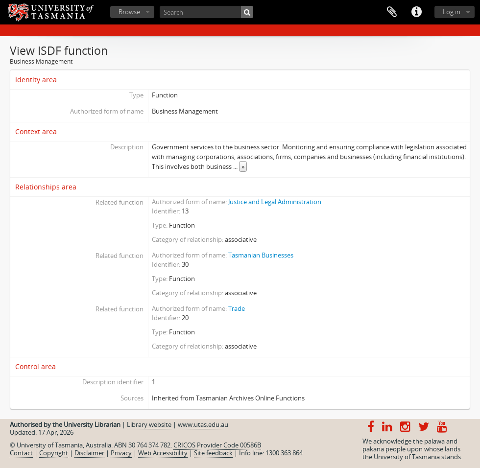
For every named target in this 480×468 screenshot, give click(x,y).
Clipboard (392, 12)
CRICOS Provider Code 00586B (217, 445)
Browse (129, 11)
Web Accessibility (163, 452)
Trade (236, 308)
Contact (21, 452)
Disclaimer (89, 452)
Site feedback (213, 452)
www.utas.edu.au (203, 424)
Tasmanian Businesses (260, 255)
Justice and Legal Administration (274, 201)
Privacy (121, 452)
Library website (149, 424)
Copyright (53, 452)
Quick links (416, 12)
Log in (451, 11)
